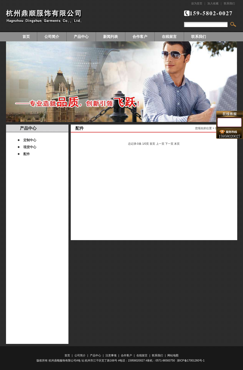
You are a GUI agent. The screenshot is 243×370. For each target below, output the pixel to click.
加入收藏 (212, 3)
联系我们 (229, 3)
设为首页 (196, 3)
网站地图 (172, 355)
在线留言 (169, 37)
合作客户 (139, 37)
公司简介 (51, 37)
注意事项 (111, 355)
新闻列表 (110, 37)
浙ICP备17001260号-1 (191, 360)
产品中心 (81, 37)
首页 (26, 37)
